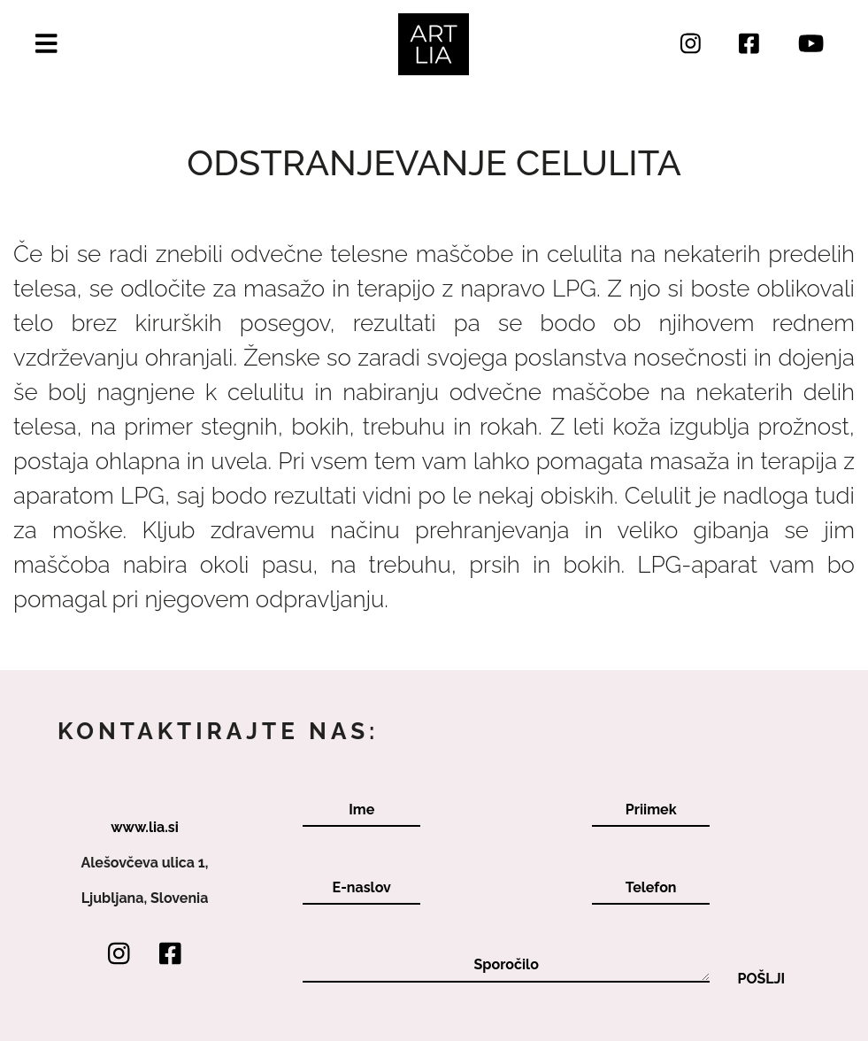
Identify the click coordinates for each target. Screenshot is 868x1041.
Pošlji (761, 979)
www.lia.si (145, 827)
